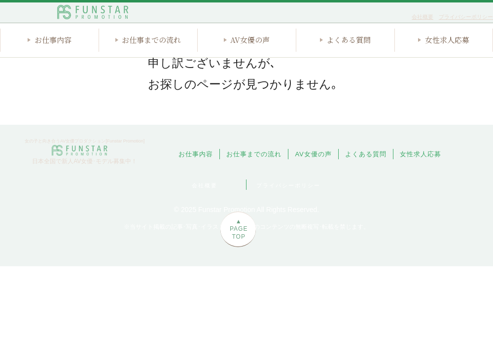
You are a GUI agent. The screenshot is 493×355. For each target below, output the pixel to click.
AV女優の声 (250, 56)
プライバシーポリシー (466, 17)
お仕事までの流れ (151, 56)
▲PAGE (475, 248)
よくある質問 (348, 56)
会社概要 (422, 17)
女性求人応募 (447, 56)
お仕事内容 (53, 56)
